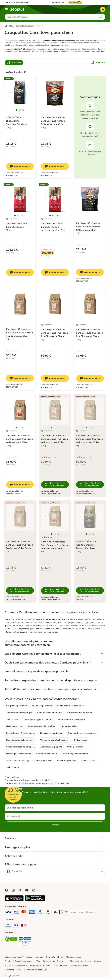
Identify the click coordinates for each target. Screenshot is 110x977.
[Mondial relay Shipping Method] (24, 926)
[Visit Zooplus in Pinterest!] (34, 890)
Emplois (39, 957)
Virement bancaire (13, 970)
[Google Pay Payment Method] (64, 913)
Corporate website (54, 957)
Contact (97, 961)
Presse (29, 957)
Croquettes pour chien (24, 26)
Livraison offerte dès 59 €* (17, 2)
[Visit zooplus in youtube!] (27, 890)
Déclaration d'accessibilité (35, 970)
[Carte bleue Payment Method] (16, 913)
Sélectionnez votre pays (21, 865)
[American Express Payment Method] (32, 913)
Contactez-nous (57, 2)
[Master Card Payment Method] (24, 913)
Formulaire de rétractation (54, 961)
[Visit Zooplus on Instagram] (13, 890)
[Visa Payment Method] (8, 913)
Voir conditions (12, 777)
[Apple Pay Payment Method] (56, 913)
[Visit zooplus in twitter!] (20, 890)
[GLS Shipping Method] (16, 926)
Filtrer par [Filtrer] (14, 63)
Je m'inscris (55, 825)
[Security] (11, 939)
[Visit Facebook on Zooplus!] (6, 890)
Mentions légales (73, 957)
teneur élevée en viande (73, 626)
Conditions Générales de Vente (18, 961)
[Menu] (6, 9)
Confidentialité (60, 965)
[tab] (16, 109)
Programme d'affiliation (40, 965)
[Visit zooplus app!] (14, 901)
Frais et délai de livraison (16, 965)
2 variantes (11, 219)
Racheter (75, 2)
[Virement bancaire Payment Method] (87, 912)
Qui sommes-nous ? (14, 957)
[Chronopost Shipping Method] (8, 926)
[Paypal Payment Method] (48, 913)
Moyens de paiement (80, 965)
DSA (38, 961)
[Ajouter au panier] (20, 166)
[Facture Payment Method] (72, 912)
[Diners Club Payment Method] (40, 913)
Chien (11, 26)
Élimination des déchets (80, 961)
